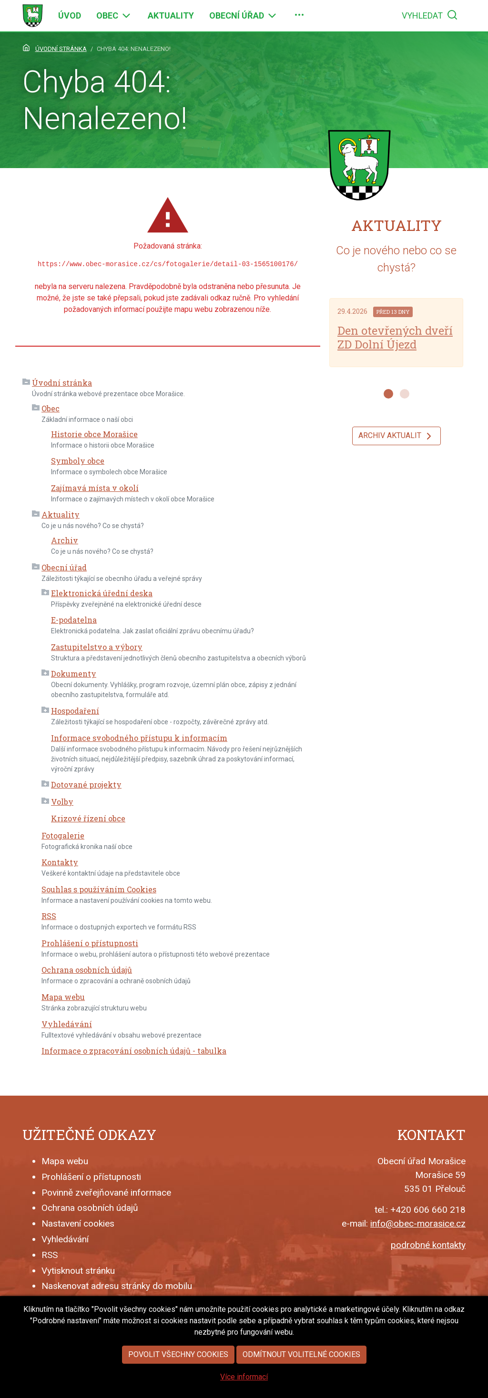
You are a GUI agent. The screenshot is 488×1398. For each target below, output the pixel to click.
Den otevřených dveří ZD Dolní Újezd (395, 337)
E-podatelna (74, 620)
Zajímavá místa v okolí (95, 488)
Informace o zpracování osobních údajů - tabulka (133, 1051)
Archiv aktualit (396, 436)
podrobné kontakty (428, 1244)
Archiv (64, 540)
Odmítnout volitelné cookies (301, 1380)
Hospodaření (75, 711)
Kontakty (59, 862)
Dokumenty (73, 674)
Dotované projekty (86, 784)
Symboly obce (77, 461)
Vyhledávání (66, 1024)
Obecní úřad (64, 567)
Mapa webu (63, 997)
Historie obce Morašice (94, 434)
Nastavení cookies (77, 1223)
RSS (48, 916)
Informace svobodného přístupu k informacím (139, 738)
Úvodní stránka (62, 383)
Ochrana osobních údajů (86, 970)
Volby (62, 802)
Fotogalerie (62, 835)
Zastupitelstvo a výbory (96, 647)
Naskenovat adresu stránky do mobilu (116, 1285)
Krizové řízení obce (88, 818)
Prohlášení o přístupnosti (89, 943)
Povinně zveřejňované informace (106, 1192)
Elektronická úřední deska (101, 593)
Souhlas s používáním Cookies (98, 889)
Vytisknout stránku (78, 1270)
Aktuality (60, 514)
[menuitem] (70, 15)
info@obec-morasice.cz (418, 1223)
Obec (50, 408)
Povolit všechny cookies (178, 1380)
